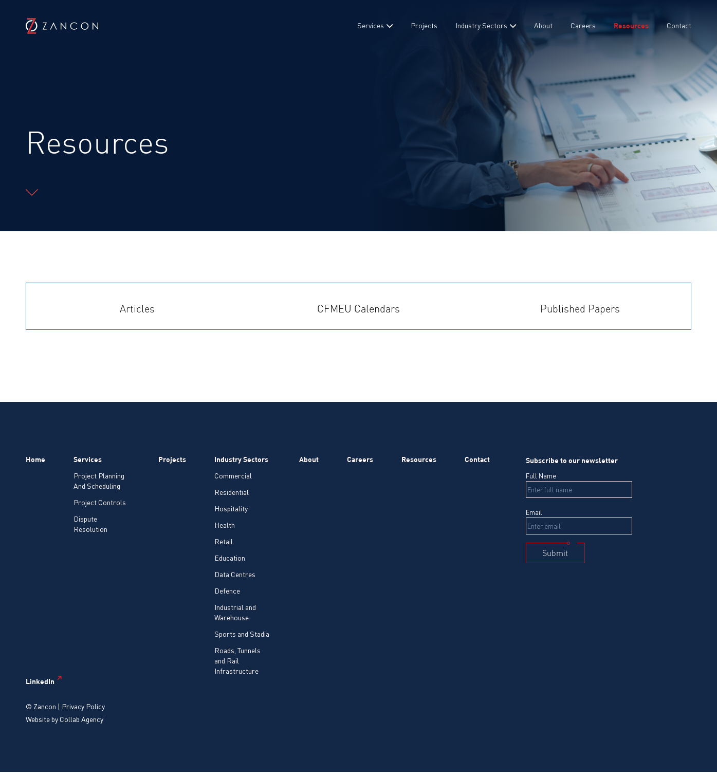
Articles (137, 308)
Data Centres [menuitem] (234, 574)
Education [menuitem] (229, 557)
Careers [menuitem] (583, 25)
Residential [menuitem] (231, 492)
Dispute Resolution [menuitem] (90, 523)
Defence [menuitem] (227, 590)
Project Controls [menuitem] (99, 502)
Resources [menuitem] (631, 25)
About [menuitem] (543, 25)
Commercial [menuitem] (233, 475)
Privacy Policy (83, 706)
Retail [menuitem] (223, 541)
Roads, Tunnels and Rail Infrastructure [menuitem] (237, 660)
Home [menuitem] (35, 459)
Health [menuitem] (224, 525)
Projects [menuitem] (424, 25)
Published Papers (580, 308)
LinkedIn (40, 681)
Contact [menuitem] (679, 25)
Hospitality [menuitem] (231, 508)
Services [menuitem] (370, 25)
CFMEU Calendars (358, 308)
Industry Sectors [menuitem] (481, 25)
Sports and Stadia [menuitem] (241, 634)
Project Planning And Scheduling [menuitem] (98, 480)
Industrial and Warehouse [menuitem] (235, 612)
